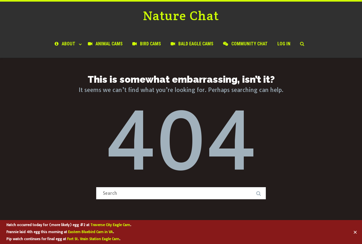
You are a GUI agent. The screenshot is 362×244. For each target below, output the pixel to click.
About (65, 43)
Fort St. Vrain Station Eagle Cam (93, 239)
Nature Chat (181, 15)
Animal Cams (105, 43)
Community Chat (245, 43)
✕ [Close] (355, 232)
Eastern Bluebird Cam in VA (90, 232)
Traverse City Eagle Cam (110, 225)
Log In (283, 43)
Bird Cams (146, 43)
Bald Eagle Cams (192, 43)
